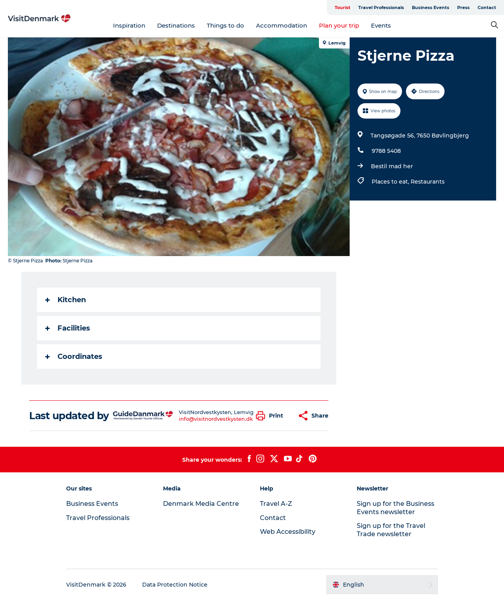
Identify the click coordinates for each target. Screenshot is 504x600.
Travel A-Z (276, 503)
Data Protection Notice (175, 584)
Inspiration (129, 25)
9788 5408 (386, 150)
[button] (271, 415)
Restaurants (428, 181)
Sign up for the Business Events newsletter (395, 508)
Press (463, 7)
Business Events (430, 7)
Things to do (225, 25)
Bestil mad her (392, 166)
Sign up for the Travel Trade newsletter (391, 530)
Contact (487, 7)
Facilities (67, 328)
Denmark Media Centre (201, 503)
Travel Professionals (381, 7)
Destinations (176, 25)
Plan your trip (339, 25)
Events (381, 25)
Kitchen (65, 299)
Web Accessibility (287, 531)
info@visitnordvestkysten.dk (216, 419)
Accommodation (281, 25)
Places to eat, (391, 181)
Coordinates (73, 356)
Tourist (342, 7)
